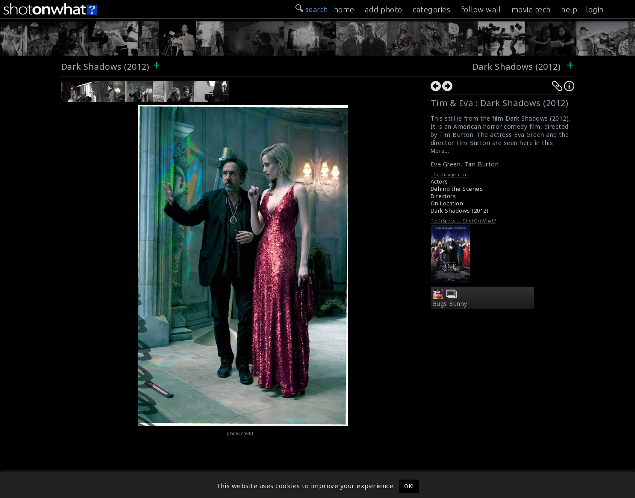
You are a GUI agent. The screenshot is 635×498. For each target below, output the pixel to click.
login (595, 9)
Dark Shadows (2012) (105, 66)
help (569, 9)
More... (440, 150)
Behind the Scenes (457, 189)
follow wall (481, 9)
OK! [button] (409, 486)
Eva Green (446, 164)
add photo (383, 9)
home (344, 9)
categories (431, 9)
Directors (443, 196)
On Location (447, 203)
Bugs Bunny (450, 304)
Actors (439, 181)
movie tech (531, 9)
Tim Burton (481, 164)
